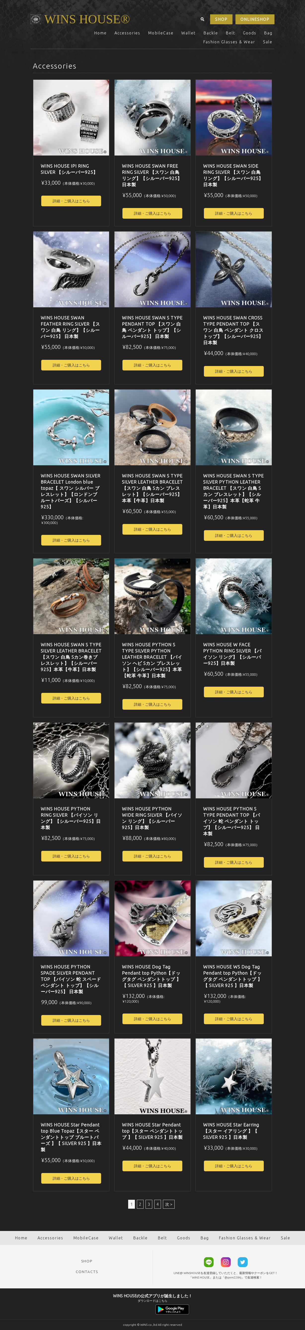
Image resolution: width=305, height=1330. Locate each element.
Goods (249, 33)
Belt (230, 33)
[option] (71, 118)
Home (100, 33)
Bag (268, 33)
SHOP (221, 19)
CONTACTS (87, 1272)
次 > (168, 1204)
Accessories (127, 33)
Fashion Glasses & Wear (229, 42)
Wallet (188, 33)
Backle (210, 33)
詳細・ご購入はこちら (71, 201)
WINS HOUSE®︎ (87, 19)
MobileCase (161, 33)
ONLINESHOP (254, 19)
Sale (267, 42)
